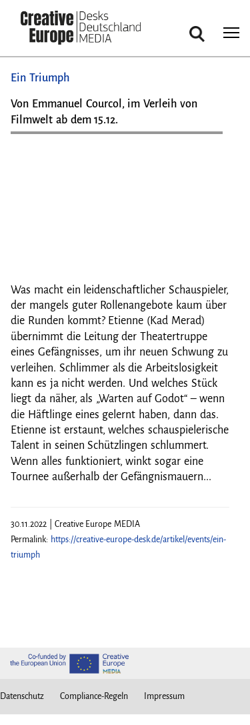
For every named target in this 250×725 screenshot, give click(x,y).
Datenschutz (22, 696)
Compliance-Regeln (94, 696)
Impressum (164, 696)
